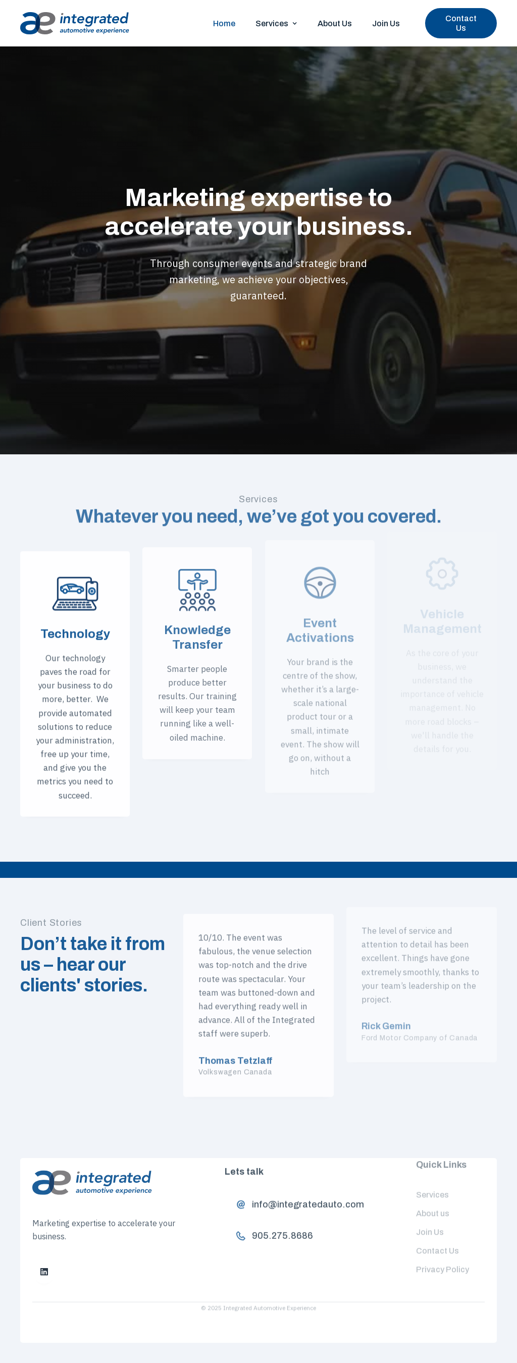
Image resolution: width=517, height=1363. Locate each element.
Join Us (386, 23)
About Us (335, 23)
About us (432, 1202)
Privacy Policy (442, 1258)
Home (224, 23)
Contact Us (461, 23)
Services (432, 1184)
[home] (74, 23)
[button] (276, 23)
